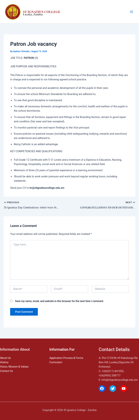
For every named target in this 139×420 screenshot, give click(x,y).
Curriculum (55, 362)
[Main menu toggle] (131, 12)
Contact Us (6, 371)
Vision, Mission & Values (14, 366)
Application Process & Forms (66, 358)
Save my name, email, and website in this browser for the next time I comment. (59, 301)
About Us (5, 358)
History (4, 362)
